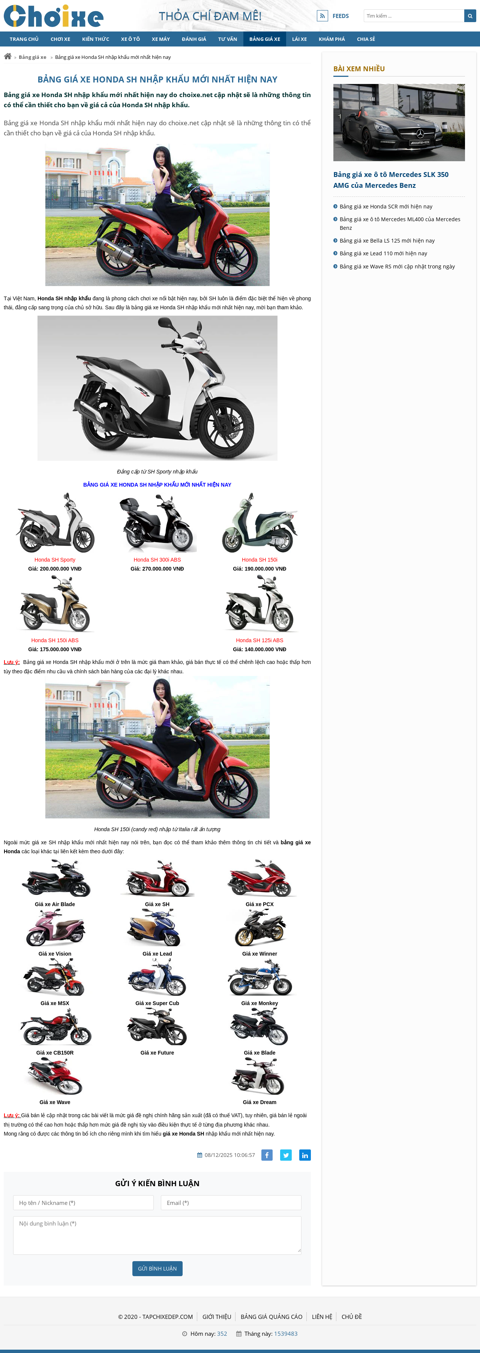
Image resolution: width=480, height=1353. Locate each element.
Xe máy (161, 39)
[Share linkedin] (305, 1155)
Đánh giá (194, 39)
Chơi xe (60, 39)
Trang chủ (24, 39)
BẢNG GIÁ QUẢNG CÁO (272, 1316)
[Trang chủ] (8, 56)
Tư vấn (227, 39)
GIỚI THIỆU (216, 1316)
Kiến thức (95, 39)
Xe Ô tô (130, 39)
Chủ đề (352, 1316)
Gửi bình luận (157, 1268)
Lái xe (299, 39)
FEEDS (341, 15)
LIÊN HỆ (322, 1316)
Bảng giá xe (264, 39)
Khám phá (332, 39)
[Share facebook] (267, 1155)
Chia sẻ (366, 39)
